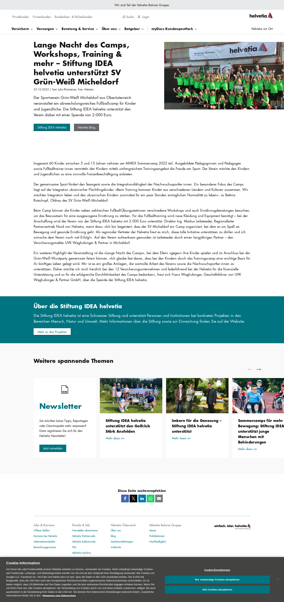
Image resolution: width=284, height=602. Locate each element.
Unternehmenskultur (44, 541)
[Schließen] (278, 583)
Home (152, 530)
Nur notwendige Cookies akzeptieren (217, 584)
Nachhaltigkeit (157, 541)
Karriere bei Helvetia (45, 536)
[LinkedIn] (142, 498)
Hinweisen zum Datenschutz (59, 600)
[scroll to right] (261, 369)
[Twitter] (133, 498)
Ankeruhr (116, 547)
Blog (113, 536)
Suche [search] (128, 16)
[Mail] (159, 498)
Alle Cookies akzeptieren (217, 594)
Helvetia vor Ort (262, 28)
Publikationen (157, 536)
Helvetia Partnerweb (83, 536)
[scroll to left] (252, 369)
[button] (52, 127)
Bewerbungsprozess (45, 547)
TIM (74, 547)
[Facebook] (125, 498)
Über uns (116, 530)
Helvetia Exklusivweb (83, 541)
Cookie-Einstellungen (217, 574)
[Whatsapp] (150, 498)
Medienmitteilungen (122, 541)
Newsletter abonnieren (85, 530)
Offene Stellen (42, 530)
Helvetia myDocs (81, 552)
